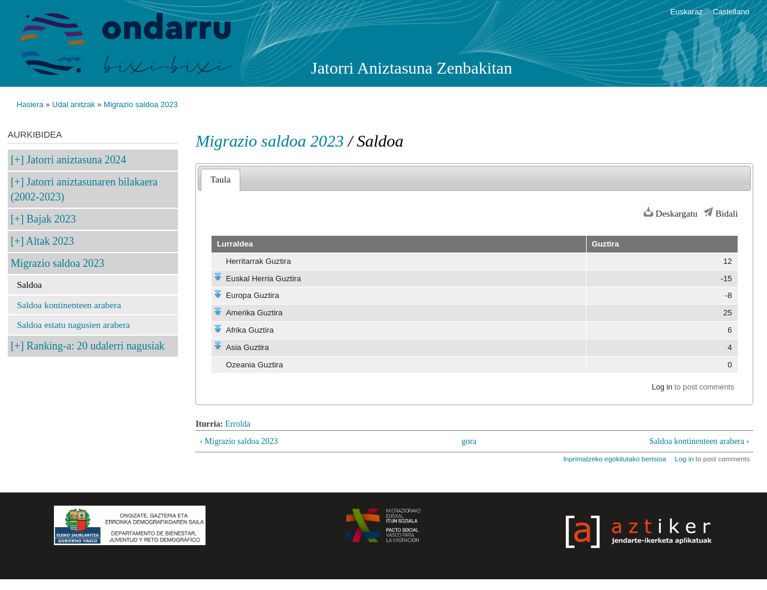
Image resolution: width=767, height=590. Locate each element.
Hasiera (30, 104)
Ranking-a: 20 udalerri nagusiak (95, 346)
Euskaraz (686, 11)
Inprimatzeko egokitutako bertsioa (614, 459)
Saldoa (29, 284)
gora (468, 441)
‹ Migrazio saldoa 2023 (238, 441)
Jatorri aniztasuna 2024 (76, 160)
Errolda (237, 423)
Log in (662, 387)
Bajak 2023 (51, 219)
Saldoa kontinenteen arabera (69, 305)
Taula (220, 179)
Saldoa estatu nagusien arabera (73, 325)
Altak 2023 (50, 241)
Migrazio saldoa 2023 (141, 104)
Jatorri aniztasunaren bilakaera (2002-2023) (84, 189)
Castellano (730, 11)
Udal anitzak (73, 104)
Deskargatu (676, 213)
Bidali (726, 213)
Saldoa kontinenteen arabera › (699, 441)
